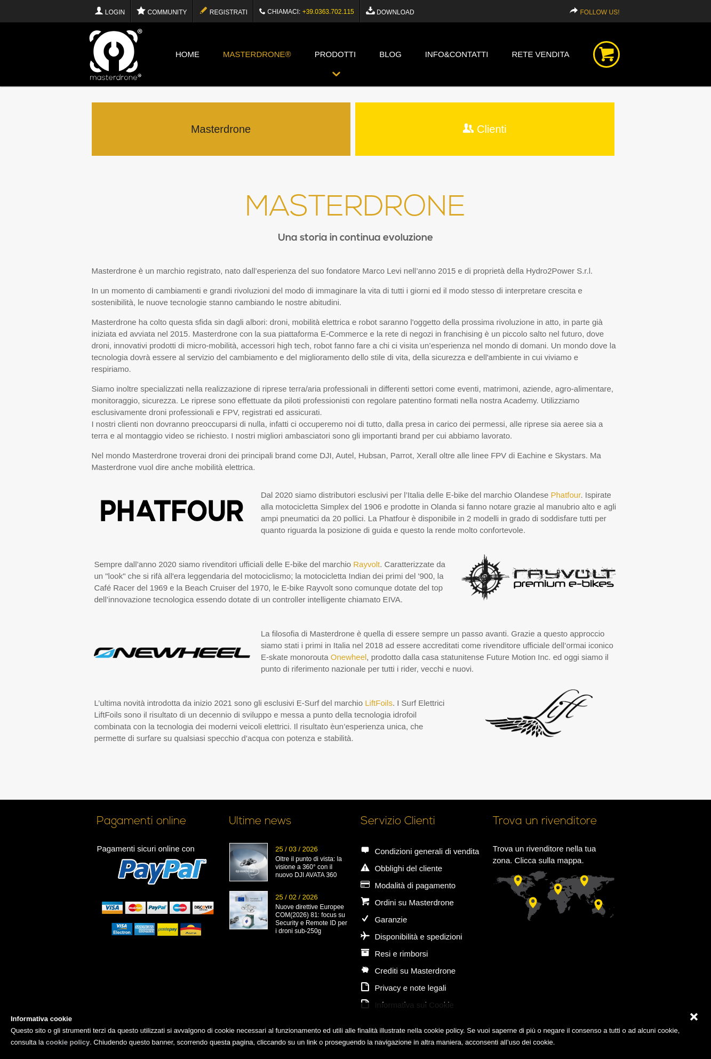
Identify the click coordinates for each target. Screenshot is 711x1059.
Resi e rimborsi (394, 953)
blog (390, 54)
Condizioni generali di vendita (420, 851)
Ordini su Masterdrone (407, 902)
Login (109, 11)
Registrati (223, 11)
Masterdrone (221, 129)
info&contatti (457, 54)
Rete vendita (540, 54)
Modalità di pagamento (408, 885)
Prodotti (335, 54)
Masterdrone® (257, 54)
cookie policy (68, 1042)
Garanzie (384, 919)
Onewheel (349, 657)
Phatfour (565, 494)
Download (390, 11)
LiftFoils (379, 702)
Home (187, 54)
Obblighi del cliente (401, 868)
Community (162, 11)
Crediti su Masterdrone (408, 970)
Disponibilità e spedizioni (411, 936)
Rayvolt (366, 564)
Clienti (484, 129)
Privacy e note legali (403, 987)
